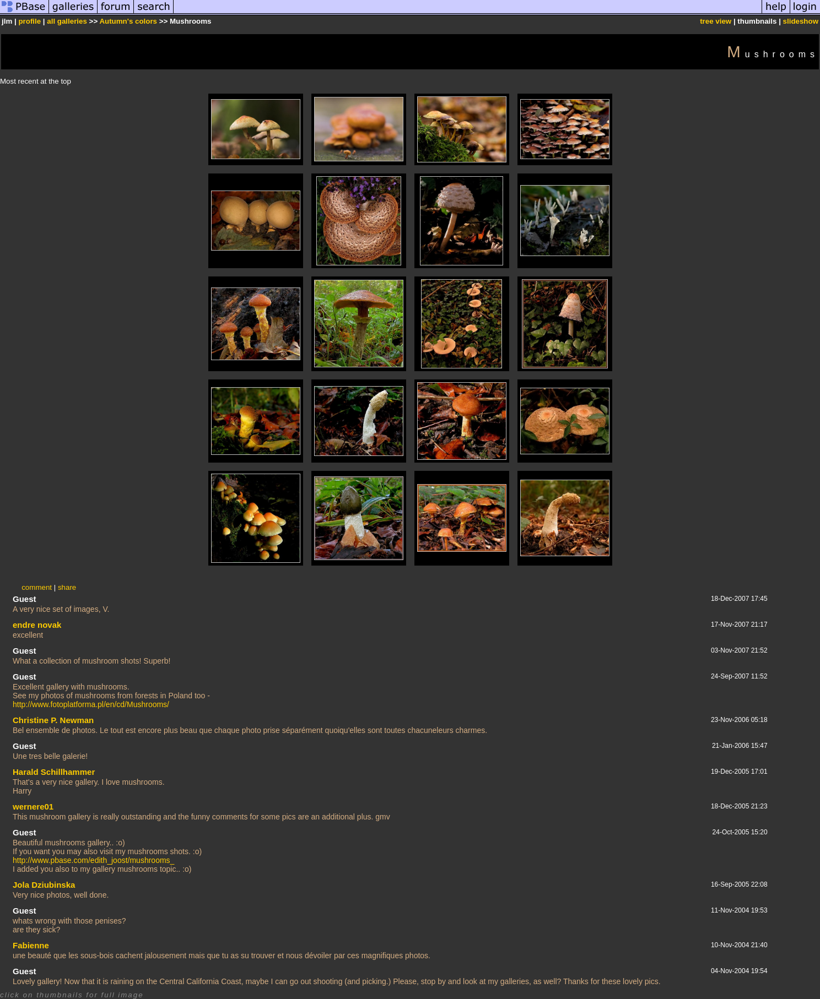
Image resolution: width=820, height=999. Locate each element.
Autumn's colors (128, 21)
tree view (715, 21)
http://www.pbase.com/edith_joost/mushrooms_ (93, 860)
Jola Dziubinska (44, 884)
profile (29, 21)
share (67, 587)
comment (36, 587)
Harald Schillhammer (54, 772)
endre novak (37, 624)
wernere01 (33, 806)
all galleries (67, 21)
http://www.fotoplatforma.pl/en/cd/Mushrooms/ (91, 704)
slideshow (800, 21)
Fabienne (31, 945)
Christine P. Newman (53, 720)
